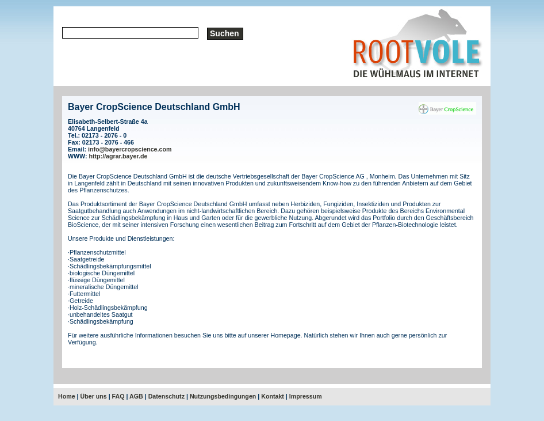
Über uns (94, 396)
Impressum (305, 396)
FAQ (118, 396)
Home (66, 396)
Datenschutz (166, 396)
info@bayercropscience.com (129, 149)
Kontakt (272, 396)
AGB (136, 396)
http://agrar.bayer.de (118, 156)
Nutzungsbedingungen (223, 396)
